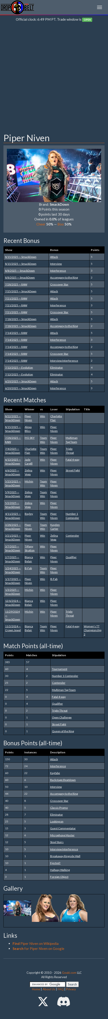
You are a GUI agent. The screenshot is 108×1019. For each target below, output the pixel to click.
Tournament (59, 669)
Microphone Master (62, 835)
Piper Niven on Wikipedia (36, 943)
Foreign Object (59, 876)
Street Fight (73, 470)
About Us (49, 989)
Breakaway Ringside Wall (65, 856)
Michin (29, 481)
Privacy (71, 989)
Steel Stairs (57, 842)
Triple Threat (60, 710)
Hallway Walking (60, 870)
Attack (54, 257)
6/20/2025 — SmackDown (20, 381)
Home (36, 989)
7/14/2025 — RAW (16, 333)
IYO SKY (30, 437)
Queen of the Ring (63, 731)
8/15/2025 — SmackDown (20, 257)
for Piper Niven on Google (38, 948)
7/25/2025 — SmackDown (20, 291)
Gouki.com (69, 972)
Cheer (41, 224)
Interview (56, 263)
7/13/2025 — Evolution (19, 367)
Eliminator (56, 367)
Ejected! (55, 863)
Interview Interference (64, 360)
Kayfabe (55, 773)
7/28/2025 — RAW (16, 284)
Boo (60, 224)
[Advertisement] (54, 78)
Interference (58, 270)
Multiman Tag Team (64, 690)
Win (42, 416)
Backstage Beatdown (63, 780)
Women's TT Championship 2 (92, 630)
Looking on (56, 821)
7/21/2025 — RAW (16, 298)
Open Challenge (62, 717)
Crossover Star (59, 284)
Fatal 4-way (72, 459)
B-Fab (28, 568)
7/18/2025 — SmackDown (20, 319)
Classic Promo (59, 807)
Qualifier (71, 557)
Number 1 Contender (65, 676)
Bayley (29, 513)
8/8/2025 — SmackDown (20, 270)
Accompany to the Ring (64, 277)
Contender (72, 535)
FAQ (61, 989)
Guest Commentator (63, 828)
